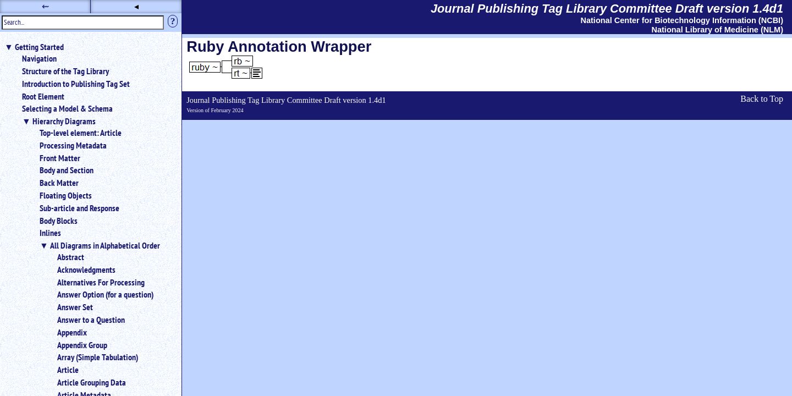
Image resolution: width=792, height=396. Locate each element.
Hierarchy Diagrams (64, 121)
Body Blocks (59, 220)
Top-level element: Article (81, 132)
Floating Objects (66, 195)
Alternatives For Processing (101, 282)
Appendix (72, 332)
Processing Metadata (73, 145)
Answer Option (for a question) (105, 294)
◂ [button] (136, 6)
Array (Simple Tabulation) (97, 356)
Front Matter (60, 157)
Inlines (50, 232)
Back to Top (761, 98)
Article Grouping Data (91, 382)
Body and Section (67, 169)
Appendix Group (82, 344)
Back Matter (59, 182)
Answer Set (75, 306)
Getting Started (39, 46)
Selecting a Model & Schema (67, 108)
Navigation (39, 58)
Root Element (43, 96)
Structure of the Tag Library (65, 70)
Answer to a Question (91, 319)
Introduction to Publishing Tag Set (76, 83)
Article (68, 369)
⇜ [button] (45, 6)
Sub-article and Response (79, 207)
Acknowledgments (86, 269)
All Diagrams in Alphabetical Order (105, 245)
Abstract (70, 256)
